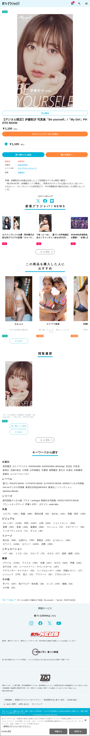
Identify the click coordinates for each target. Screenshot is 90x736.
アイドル (30, 563)
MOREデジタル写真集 (73, 483)
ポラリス (43, 504)
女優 (46, 563)
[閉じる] (85, 720)
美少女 (10, 540)
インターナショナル (16, 531)
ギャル (37, 531)
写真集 (11, 600)
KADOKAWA (23, 165)
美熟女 (44, 540)
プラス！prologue (31, 500)
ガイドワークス (19, 466)
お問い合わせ (24, 704)
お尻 (45, 523)
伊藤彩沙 (21, 172)
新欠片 (62, 470)
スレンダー (13, 523)
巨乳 (31, 523)
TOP (4, 600)
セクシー (31, 544)
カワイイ (12, 544)
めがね (59, 513)
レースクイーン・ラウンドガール (40, 566)
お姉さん (27, 540)
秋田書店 (7, 466)
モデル (61, 563)
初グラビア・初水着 (32, 584)
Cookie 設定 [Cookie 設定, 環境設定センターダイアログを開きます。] (6, 731)
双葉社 (6, 474)
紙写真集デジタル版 (12, 500)
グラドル (12, 563)
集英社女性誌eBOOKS (36, 487)
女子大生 (11, 566)
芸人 (29, 574)
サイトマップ (37, 704)
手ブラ (10, 584)
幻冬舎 (76, 466)
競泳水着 (42, 513)
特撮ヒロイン (73, 570)
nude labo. (54, 504)
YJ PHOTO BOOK (34, 483)
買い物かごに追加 (23, 154)
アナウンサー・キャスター (19, 570)
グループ (38, 553)
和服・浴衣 (77, 513)
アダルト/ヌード (62, 574)
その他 (9, 587)
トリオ (22, 553)
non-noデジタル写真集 (13, 487)
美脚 (9, 527)
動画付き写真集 (48, 500)
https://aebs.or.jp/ (7, 691)
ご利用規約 (8, 700)
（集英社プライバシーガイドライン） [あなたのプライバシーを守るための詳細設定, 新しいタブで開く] (16, 727)
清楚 (47, 544)
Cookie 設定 (72, 700)
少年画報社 (35, 470)
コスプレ (11, 513)
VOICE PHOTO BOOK (68, 500)
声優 (76, 563)
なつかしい (62, 540)
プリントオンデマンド (13, 504)
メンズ (53, 584)
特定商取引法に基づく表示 (54, 700)
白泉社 (69, 470)
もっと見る (45, 252)
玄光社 (69, 466)
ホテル (54, 553)
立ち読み (45, 113)
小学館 (25, 470)
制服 (27, 513)
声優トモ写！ (31, 504)
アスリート (45, 574)
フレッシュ (55, 527)
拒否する (77, 732)
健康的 (37, 527)
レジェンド (12, 574)
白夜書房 (78, 470)
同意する (58, 732)
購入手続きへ (67, 154)
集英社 (6, 470)
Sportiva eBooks (10, 491)
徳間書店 (53, 470)
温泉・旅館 (71, 553)
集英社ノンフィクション (60, 487)
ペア (8, 553)
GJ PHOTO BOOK (52, 483)
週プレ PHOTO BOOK (13, 483)
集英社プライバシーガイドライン (28, 700)
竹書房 (45, 470)
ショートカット (64, 523)
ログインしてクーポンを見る (45, 134)
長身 (23, 527)
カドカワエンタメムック (27, 168)
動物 (68, 584)
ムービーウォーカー (20, 474)
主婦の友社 (15, 470)
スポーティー (75, 527)
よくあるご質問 (10, 704)
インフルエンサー (49, 570)
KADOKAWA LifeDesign (53, 466)
